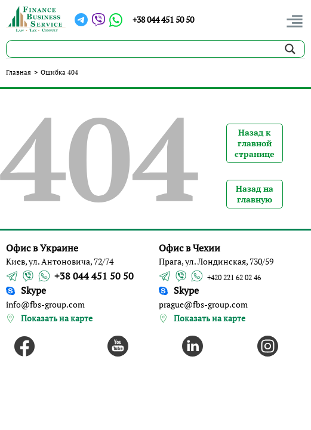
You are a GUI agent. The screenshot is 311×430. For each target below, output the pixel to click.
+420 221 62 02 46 (234, 277)
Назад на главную (254, 194)
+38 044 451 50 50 (163, 19)
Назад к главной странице (255, 143)
